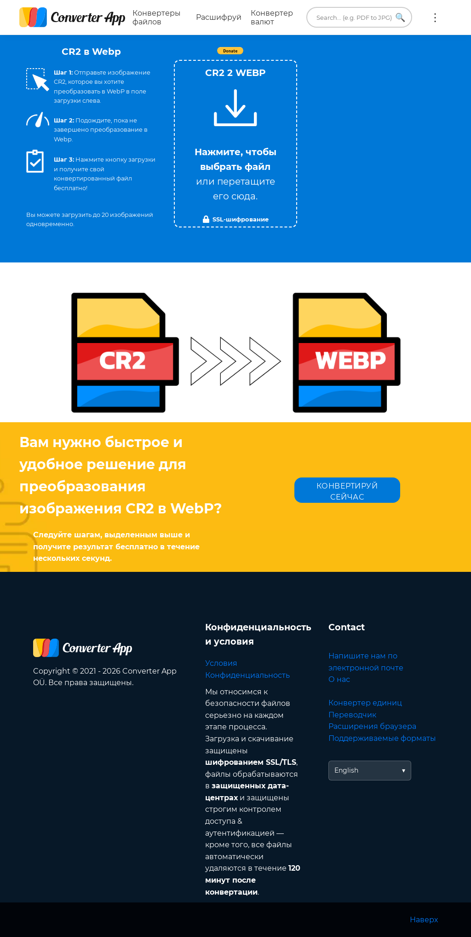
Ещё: (435, 17)
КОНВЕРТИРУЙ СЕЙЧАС (347, 491)
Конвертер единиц (365, 702)
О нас (339, 679)
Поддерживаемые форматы (382, 738)
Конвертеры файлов (156, 17)
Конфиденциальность (247, 675)
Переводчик (352, 714)
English (346, 770)
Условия (221, 663)
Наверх (424, 919)
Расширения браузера (372, 726)
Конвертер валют (272, 17)
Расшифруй (218, 17)
